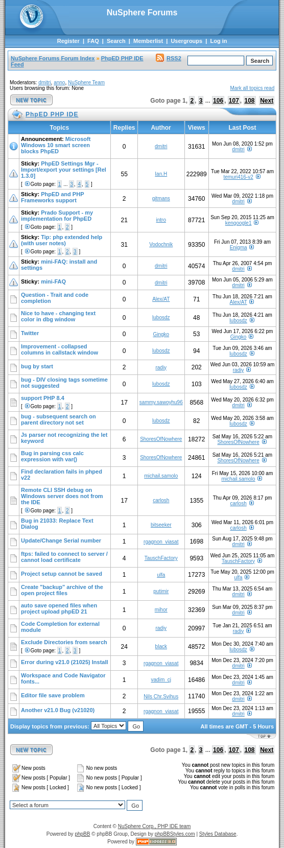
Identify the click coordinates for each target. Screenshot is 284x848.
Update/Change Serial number (61, 540)
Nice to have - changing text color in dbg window (58, 316)
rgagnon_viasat (161, 542)
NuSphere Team (86, 82)
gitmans (161, 198)
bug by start (37, 366)
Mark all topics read (252, 88)
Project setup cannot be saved (61, 574)
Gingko (161, 334)
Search (116, 41)
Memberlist (148, 41)
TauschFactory (161, 558)
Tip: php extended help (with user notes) (61, 240)
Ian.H (161, 174)
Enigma (238, 247)
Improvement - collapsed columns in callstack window (59, 349)
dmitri (44, 82)
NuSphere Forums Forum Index (52, 58)
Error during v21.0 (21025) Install (64, 662)
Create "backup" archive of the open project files (62, 590)
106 (218, 100)
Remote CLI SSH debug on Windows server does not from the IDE (62, 496)
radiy (161, 367)
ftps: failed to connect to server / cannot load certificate (64, 557)
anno (59, 82)
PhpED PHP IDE (122, 58)
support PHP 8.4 (42, 398)
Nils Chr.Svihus (161, 696)
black (161, 646)
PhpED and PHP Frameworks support (52, 197)
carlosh (161, 500)
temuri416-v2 (238, 177)
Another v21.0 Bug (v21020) (57, 710)
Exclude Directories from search (64, 642)
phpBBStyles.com (175, 834)
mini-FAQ (53, 281)
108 (250, 100)
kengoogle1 (238, 223)
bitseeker (161, 525)
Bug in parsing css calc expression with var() (52, 456)
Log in (218, 41)
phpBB (82, 834)
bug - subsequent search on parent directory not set (58, 419)
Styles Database (217, 834)
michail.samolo (161, 476)
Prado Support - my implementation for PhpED (57, 215)
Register (68, 41)
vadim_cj (161, 679)
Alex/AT (161, 299)
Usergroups (186, 41)
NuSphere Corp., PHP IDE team (154, 826)
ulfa (161, 575)
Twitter (30, 333)
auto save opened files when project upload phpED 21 (59, 608)
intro (161, 220)
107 (234, 100)
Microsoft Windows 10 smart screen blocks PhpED (55, 145)
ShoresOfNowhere (161, 439)
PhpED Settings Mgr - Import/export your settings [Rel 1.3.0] (63, 169)
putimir (161, 591)
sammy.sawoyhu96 (161, 402)
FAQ (93, 41)
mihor (161, 610)
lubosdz (161, 317)
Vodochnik (161, 244)
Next (266, 100)
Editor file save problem (53, 695)
